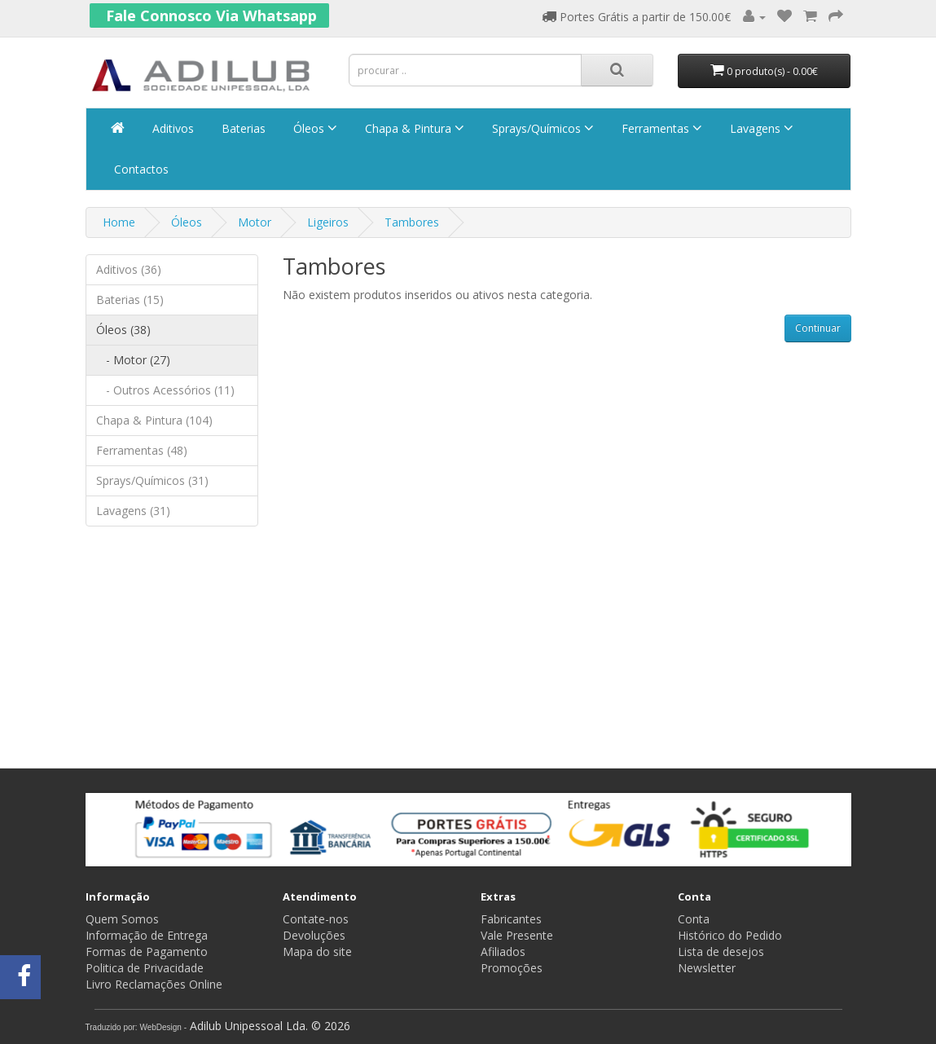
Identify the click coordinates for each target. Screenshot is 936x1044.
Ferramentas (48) (141, 450)
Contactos (140, 169)
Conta (694, 919)
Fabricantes (511, 919)
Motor (254, 222)
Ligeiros (328, 222)
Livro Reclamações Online (154, 984)
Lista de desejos (721, 951)
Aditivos (171, 128)
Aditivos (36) (128, 269)
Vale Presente (517, 935)
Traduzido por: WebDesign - (136, 1027)
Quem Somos (122, 919)
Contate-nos (316, 919)
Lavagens (760, 128)
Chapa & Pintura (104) (154, 420)
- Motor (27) (133, 360)
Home (119, 222)
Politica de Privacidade (145, 968)
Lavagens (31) (133, 510)
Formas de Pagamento (147, 951)
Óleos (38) (123, 329)
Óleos (313, 128)
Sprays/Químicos (541, 128)
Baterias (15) (130, 299)
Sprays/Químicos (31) (152, 480)
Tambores (412, 222)
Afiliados (503, 951)
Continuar (818, 328)
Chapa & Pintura (413, 128)
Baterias (242, 128)
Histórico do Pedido (730, 935)
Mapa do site (317, 951)
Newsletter (707, 968)
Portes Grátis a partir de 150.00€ (636, 16)
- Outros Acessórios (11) (165, 390)
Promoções (512, 968)
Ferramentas (660, 128)
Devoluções (314, 935)
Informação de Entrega (147, 935)
